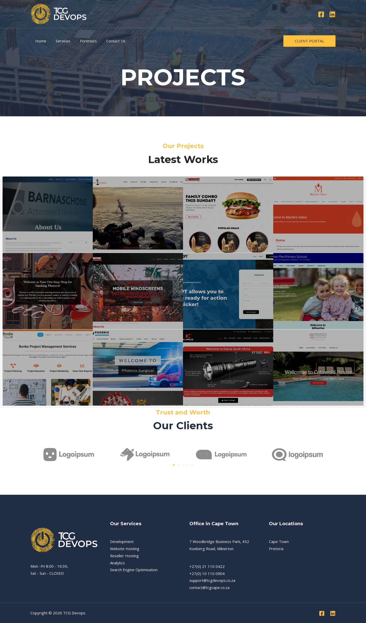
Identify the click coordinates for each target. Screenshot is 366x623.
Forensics (83, 40)
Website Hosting (125, 548)
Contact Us (109, 40)
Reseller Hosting (125, 555)
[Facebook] (321, 14)
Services (60, 40)
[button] (174, 465)
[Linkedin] (332, 14)
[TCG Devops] (58, 13)
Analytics (117, 562)
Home (39, 40)
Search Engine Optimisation (134, 569)
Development (122, 541)
